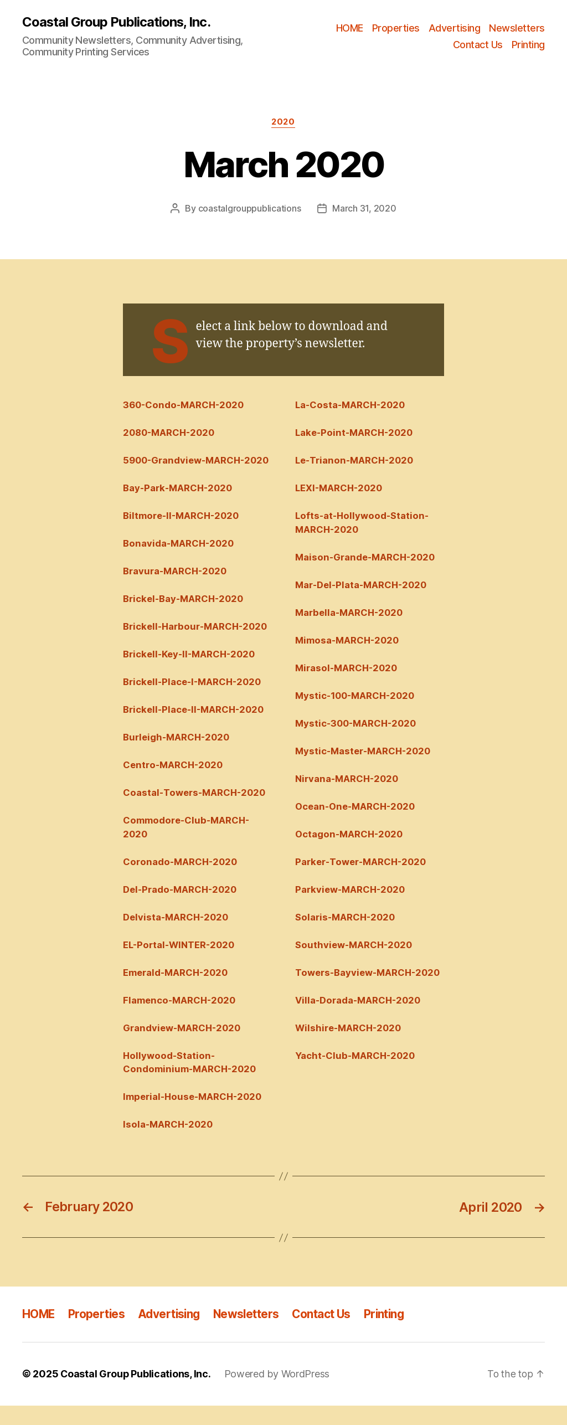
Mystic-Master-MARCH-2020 (365, 753)
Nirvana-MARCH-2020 (348, 781)
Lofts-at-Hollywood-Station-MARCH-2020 (363, 523)
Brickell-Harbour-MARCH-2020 (197, 641)
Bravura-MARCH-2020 (176, 586)
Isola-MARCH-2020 (169, 1144)
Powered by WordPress (278, 1394)
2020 (283, 122)
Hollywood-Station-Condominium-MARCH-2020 (191, 1081)
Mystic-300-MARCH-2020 (358, 726)
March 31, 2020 (364, 208)
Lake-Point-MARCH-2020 (356, 433)
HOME (349, 28)
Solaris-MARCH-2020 (346, 921)
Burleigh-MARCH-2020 (178, 753)
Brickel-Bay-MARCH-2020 (185, 614)
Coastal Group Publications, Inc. (116, 22)
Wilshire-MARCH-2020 (350, 1046)
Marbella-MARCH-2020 (350, 614)
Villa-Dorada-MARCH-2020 (360, 1019)
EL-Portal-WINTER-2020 (180, 963)
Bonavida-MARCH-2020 (180, 558)
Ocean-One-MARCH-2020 (357, 809)
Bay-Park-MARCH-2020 (179, 502)
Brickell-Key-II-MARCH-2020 (192, 670)
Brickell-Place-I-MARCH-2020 (194, 697)
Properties (396, 28)
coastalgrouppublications (249, 208)
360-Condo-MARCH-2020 (185, 404)
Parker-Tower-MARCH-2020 (363, 865)
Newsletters (517, 28)
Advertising (455, 28)
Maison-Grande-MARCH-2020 (367, 558)
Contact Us (478, 44)
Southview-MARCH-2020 (355, 949)
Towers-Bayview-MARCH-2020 (357, 983)
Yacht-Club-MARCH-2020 (357, 1074)
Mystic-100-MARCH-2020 (357, 697)
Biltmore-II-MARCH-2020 (183, 530)
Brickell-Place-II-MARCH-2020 (196, 726)
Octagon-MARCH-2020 (350, 837)
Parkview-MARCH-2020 (352, 893)
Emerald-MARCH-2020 (177, 990)
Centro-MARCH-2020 (174, 781)
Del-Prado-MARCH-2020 (182, 907)
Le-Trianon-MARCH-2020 (356, 460)
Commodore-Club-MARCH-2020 (187, 844)
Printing (528, 44)
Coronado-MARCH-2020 (181, 879)
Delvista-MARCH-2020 (177, 934)
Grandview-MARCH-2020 (183, 1046)
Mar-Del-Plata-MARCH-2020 (363, 586)
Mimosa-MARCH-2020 (348, 641)
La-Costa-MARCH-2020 (352, 404)
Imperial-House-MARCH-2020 (195, 1116)
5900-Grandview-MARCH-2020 (186, 467)
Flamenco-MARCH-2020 (181, 1019)
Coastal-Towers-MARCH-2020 (196, 809)
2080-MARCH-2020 (171, 433)
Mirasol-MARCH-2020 (347, 670)
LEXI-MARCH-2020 (340, 488)
